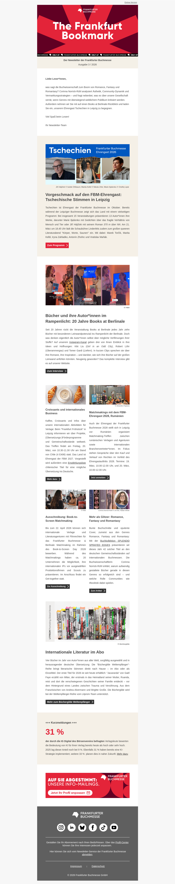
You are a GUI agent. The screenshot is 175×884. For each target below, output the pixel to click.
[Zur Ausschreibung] (68, 586)
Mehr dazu (52, 479)
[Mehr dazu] (60, 479)
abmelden (87, 854)
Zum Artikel (96, 591)
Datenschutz (98, 866)
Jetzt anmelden (98, 477)
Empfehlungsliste (77, 463)
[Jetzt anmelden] (108, 477)
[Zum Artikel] (104, 590)
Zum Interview (55, 371)
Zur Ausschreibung (56, 586)
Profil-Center (122, 842)
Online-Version (131, 2)
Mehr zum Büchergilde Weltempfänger (68, 702)
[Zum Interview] (65, 371)
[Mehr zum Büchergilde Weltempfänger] (92, 702)
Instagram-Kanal (78, 342)
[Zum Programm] (67, 245)
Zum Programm (56, 245)
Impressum (76, 866)
